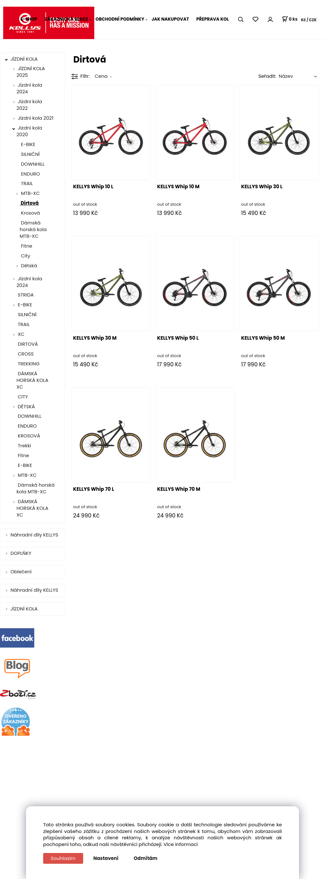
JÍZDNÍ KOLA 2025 (31, 71)
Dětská (29, 265)
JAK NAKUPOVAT (170, 19)
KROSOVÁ (28, 435)
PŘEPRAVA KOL (212, 19)
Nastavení (105, 858)
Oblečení (21, 571)
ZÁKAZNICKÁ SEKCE (66, 19)
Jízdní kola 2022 (29, 104)
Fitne (26, 246)
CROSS (25, 353)
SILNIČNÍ (30, 154)
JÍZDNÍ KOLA (24, 59)
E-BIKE (27, 144)
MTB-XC (30, 193)
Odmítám (146, 858)
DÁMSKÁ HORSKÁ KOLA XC (32, 380)
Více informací (181, 844)
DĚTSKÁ (26, 406)
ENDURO (30, 173)
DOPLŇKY (21, 553)
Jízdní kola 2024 (29, 88)
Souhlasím (63, 858)
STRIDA (25, 294)
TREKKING (28, 363)
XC (21, 334)
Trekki (24, 445)
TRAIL (26, 183)
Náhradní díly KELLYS (34, 534)
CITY (22, 396)
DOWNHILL (32, 164)
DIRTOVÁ (27, 344)
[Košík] (289, 19)
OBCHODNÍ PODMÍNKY (120, 19)
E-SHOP (28, 19)
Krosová (30, 213)
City (25, 255)
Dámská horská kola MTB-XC (33, 229)
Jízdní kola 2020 (29, 131)
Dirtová (29, 203)
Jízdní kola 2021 (36, 118)
